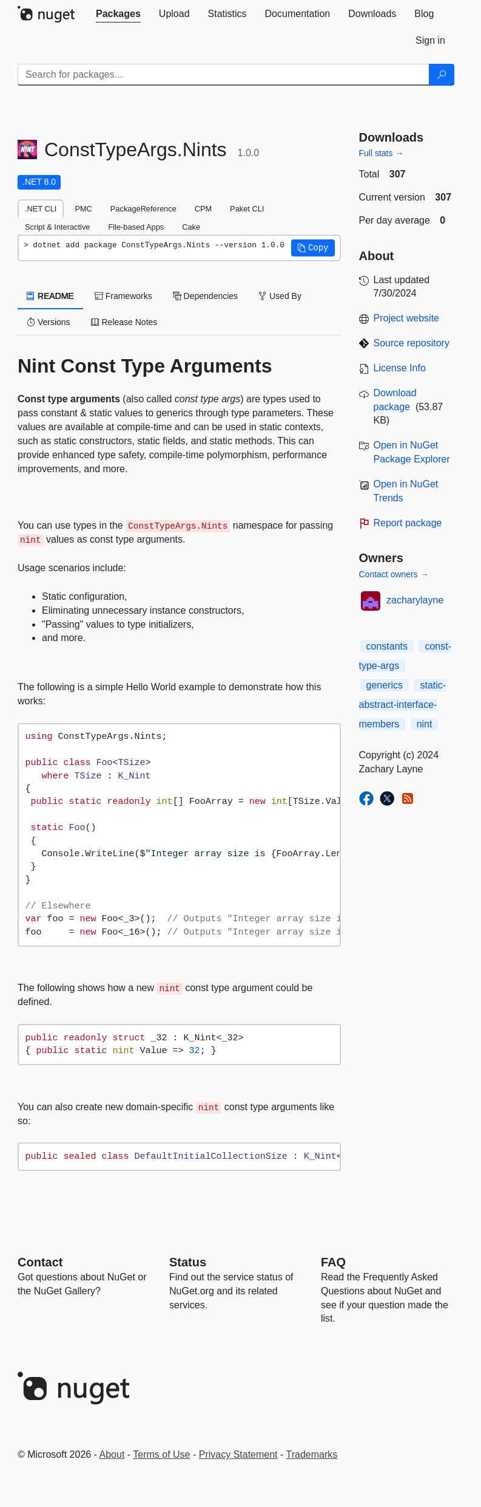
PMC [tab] (83, 208)
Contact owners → (394, 574)
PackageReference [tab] (143, 208)
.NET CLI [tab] (40, 208)
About (112, 1454)
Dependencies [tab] (205, 296)
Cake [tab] (191, 227)
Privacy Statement (238, 1454)
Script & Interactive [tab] (57, 227)
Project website (407, 318)
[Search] (441, 75)
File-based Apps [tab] (136, 227)
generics (384, 685)
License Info (400, 368)
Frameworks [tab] (123, 296)
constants (387, 646)
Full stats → (381, 153)
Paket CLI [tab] (247, 208)
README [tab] (50, 296)
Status (187, 1262)
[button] (313, 247)
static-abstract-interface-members (402, 704)
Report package (408, 523)
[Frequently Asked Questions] (333, 1262)
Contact (40, 1262)
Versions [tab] (48, 322)
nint (424, 724)
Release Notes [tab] (124, 322)
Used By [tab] (279, 296)
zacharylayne (414, 600)
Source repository (411, 343)
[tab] (118, 14)
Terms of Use (161, 1454)
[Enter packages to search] (223, 75)
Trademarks (312, 1454)
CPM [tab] (203, 208)
